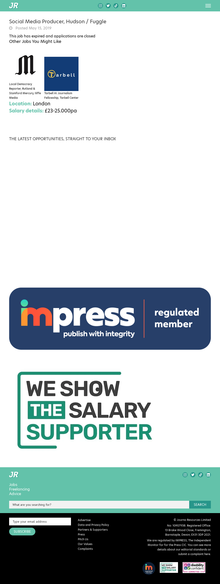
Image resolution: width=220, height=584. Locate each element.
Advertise (84, 520)
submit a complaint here (194, 554)
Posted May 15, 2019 (33, 28)
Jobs (13, 485)
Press (81, 534)
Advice (15, 494)
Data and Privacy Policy (93, 525)
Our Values (85, 544)
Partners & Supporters (93, 530)
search (200, 504)
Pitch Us (83, 539)
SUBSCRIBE (22, 531)
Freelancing (19, 489)
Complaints (85, 549)
